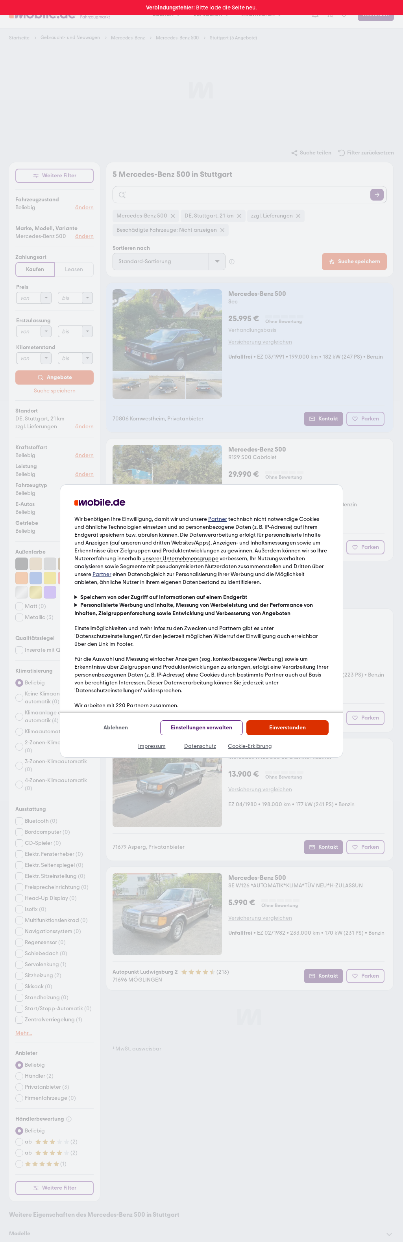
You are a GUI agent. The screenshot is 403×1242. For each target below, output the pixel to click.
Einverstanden (287, 727)
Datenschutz (200, 746)
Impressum (152, 746)
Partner (217, 519)
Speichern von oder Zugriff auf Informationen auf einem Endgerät (163, 597)
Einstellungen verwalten (201, 727)
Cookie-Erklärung (250, 746)
